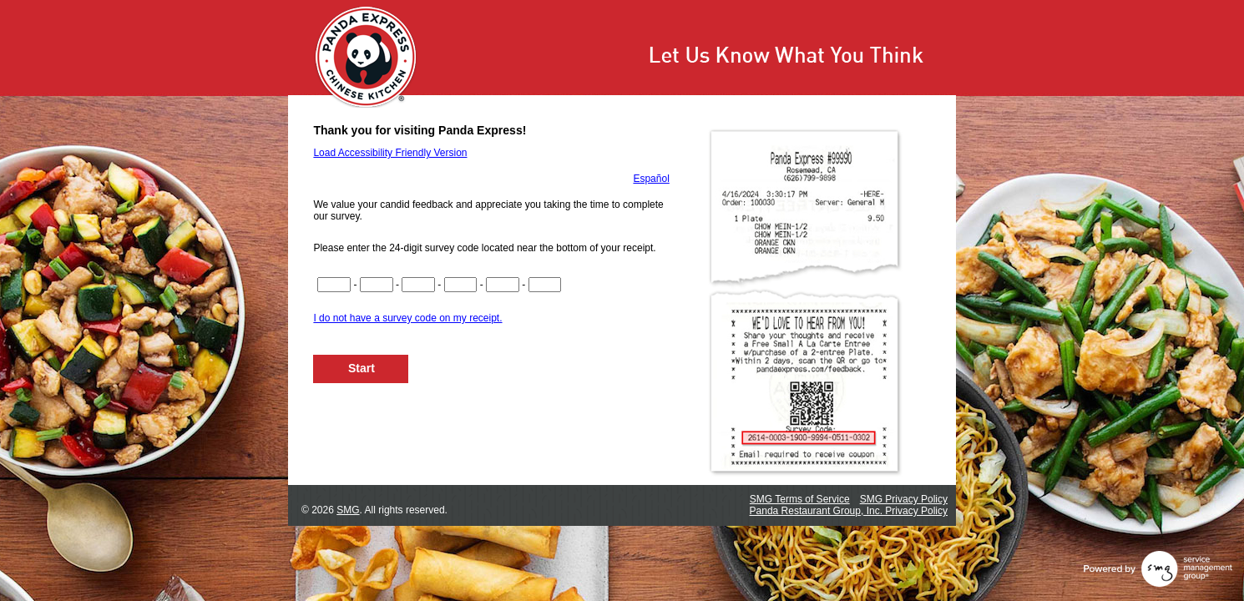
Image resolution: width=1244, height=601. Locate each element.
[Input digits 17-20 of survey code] (502, 284)
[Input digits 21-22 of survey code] (545, 284)
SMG (347, 510)
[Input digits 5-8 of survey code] (376, 284)
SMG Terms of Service (800, 499)
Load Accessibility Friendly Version (390, 153)
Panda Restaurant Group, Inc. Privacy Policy (849, 511)
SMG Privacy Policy (904, 499)
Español (651, 178)
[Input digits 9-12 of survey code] (418, 284)
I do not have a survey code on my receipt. (407, 318)
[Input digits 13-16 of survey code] (461, 284)
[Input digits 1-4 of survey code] (334, 284)
